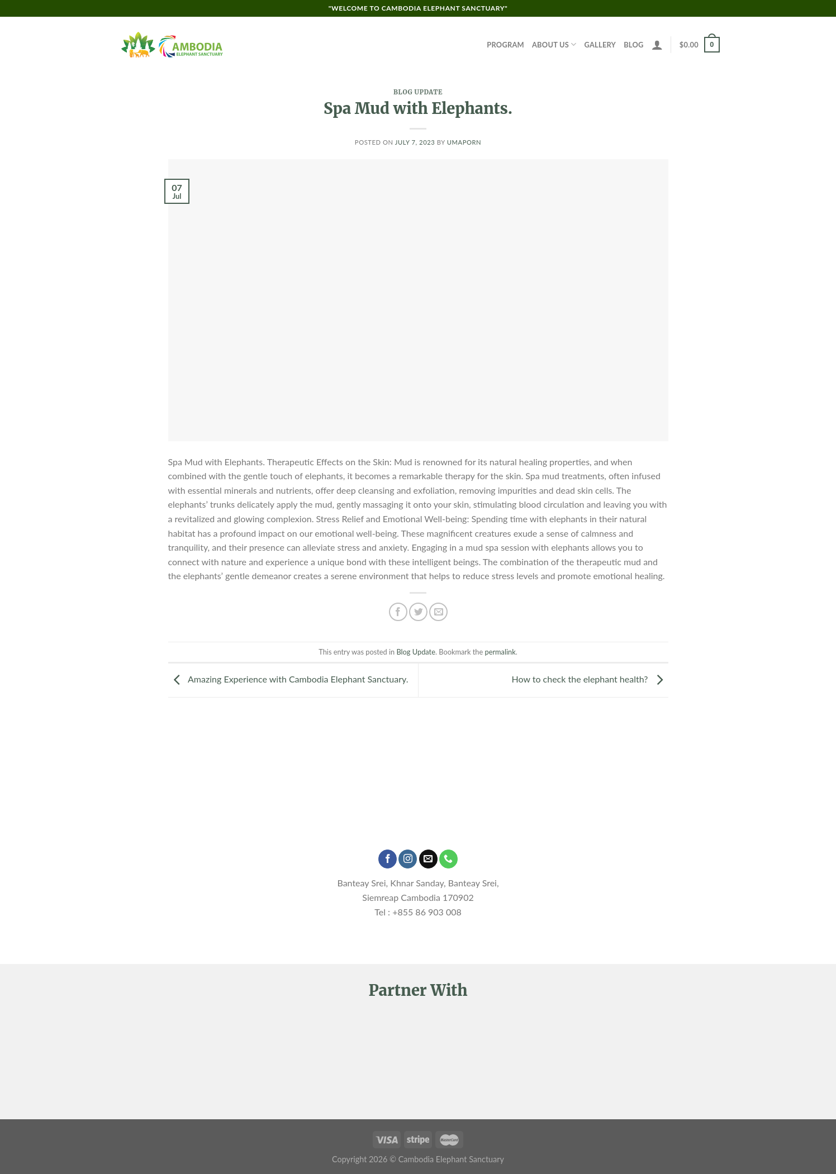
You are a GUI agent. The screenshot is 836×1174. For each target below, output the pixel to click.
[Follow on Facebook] (387, 859)
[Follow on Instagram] (407, 859)
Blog (633, 44)
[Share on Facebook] (398, 612)
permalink (500, 651)
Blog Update (418, 92)
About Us (554, 44)
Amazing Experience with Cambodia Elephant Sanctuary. (288, 679)
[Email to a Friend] (438, 612)
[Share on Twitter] (418, 612)
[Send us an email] (428, 859)
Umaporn (464, 142)
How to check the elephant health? (589, 679)
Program (505, 44)
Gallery (600, 44)
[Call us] (448, 859)
